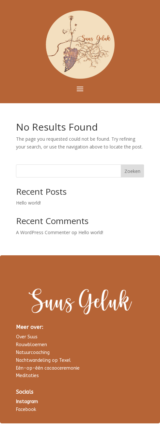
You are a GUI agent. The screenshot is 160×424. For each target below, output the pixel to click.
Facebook (26, 409)
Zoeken (132, 171)
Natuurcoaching (33, 352)
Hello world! (28, 203)
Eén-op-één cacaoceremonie (48, 368)
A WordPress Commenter (43, 232)
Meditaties (27, 375)
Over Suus (27, 337)
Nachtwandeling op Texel (43, 360)
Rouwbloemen (31, 344)
